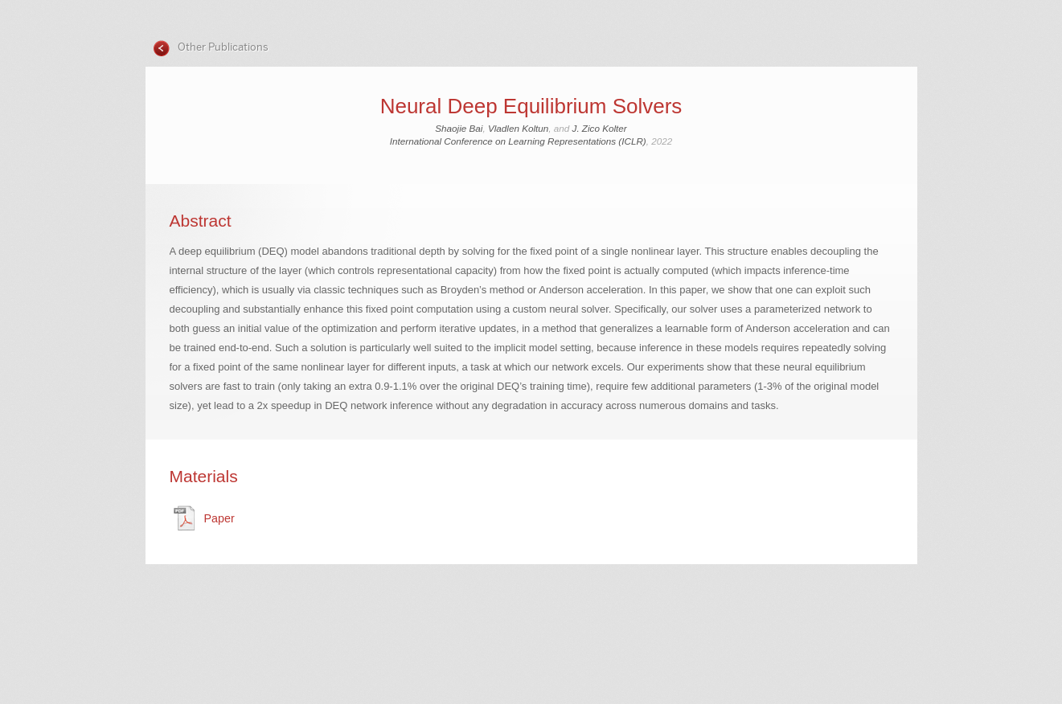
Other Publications (222, 47)
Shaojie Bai (458, 128)
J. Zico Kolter (599, 128)
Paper (219, 518)
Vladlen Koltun (518, 128)
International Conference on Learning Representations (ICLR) (518, 141)
